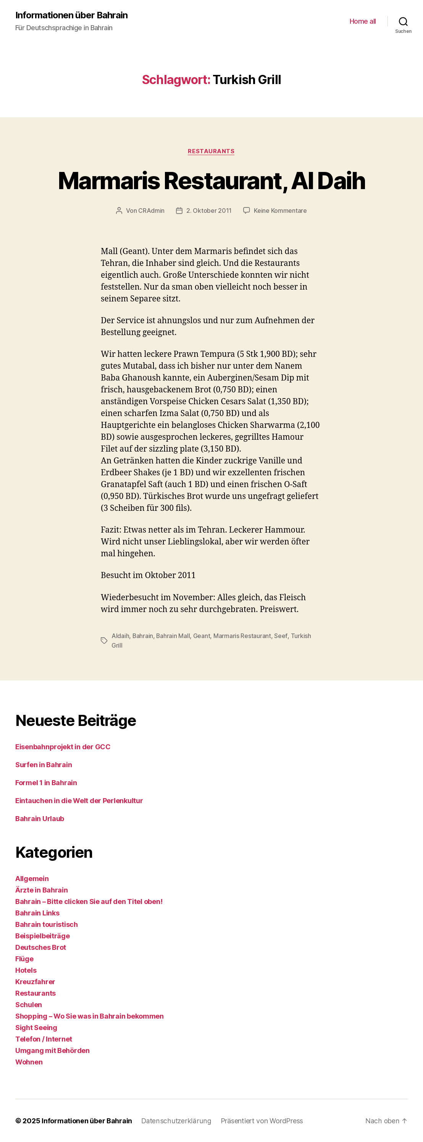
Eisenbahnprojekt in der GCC (63, 746)
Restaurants (211, 151)
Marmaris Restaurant (243, 636)
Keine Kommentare (280, 211)
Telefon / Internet (43, 1039)
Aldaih (120, 636)
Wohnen (28, 1062)
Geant (202, 636)
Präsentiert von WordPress (260, 1120)
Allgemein (32, 878)
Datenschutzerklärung (175, 1120)
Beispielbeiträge (42, 935)
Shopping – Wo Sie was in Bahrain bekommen (89, 1016)
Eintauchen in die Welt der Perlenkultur (79, 800)
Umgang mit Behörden (52, 1050)
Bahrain (142, 636)
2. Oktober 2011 (209, 211)
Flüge (24, 958)
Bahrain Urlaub (39, 818)
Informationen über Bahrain (71, 15)
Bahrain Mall (174, 636)
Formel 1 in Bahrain (46, 782)
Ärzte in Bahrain (41, 890)
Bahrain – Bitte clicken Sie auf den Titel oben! (88, 901)
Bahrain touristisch (46, 924)
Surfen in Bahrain (43, 764)
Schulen (28, 1004)
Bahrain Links (37, 913)
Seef (281, 636)
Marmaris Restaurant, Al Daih (211, 180)
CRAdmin (151, 211)
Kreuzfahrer (35, 981)
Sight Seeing (36, 1027)
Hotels (25, 970)
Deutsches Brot (40, 947)
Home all (363, 21)
